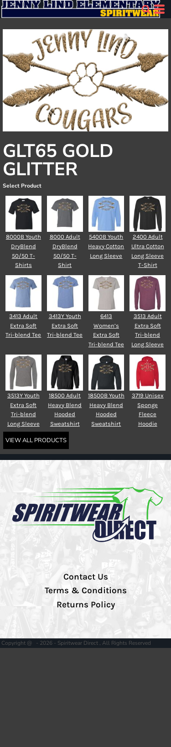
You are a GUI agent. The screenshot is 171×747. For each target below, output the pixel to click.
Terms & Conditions (86, 590)
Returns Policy (86, 605)
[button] (145, 9)
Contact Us (85, 577)
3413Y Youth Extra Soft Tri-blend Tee (65, 326)
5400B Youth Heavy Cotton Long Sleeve (106, 246)
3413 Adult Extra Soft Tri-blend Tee (23, 326)
